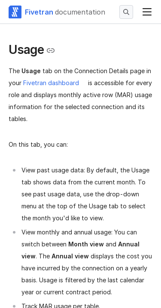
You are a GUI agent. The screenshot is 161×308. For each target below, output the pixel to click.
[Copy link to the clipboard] (51, 50)
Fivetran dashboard (51, 82)
